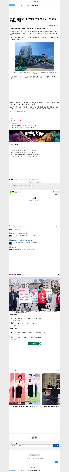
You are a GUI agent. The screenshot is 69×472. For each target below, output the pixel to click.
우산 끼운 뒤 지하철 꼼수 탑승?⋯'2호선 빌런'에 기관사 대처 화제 (24, 148)
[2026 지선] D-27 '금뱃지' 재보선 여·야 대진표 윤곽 (23, 323)
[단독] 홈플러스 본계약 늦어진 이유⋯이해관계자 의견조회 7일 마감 (24, 150)
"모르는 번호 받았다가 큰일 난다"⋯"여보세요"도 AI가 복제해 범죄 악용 (25, 154)
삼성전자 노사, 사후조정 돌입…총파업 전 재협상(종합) (27, 5)
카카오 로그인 (13, 192)
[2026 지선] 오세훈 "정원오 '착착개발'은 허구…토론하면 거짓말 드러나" (28, 332)
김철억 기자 (16, 120)
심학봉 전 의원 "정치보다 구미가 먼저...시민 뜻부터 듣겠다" (24, 125)
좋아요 (20, 120)
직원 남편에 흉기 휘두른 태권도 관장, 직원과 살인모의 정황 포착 (24, 156)
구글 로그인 (16, 192)
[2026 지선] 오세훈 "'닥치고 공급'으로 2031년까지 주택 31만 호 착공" (27, 318)
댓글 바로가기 (56, 462)
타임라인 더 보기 (34, 343)
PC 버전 (34, 455)
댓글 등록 (57, 191)
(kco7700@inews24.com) (20, 111)
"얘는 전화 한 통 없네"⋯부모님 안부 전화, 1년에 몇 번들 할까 (23, 152)
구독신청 (56, 445)
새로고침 (19, 144)
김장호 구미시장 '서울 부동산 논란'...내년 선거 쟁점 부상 (23, 127)
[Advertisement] (34, 12)
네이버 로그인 (11, 192)
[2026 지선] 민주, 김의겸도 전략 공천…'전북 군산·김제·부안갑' (26, 337)
